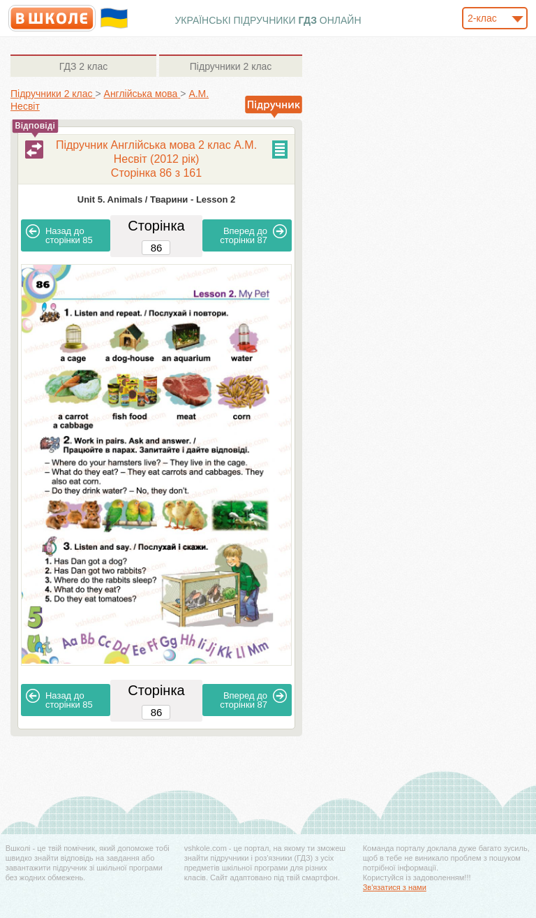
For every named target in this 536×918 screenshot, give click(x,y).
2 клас (83, 66)
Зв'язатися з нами (394, 887)
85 (59, 234)
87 (253, 234)
